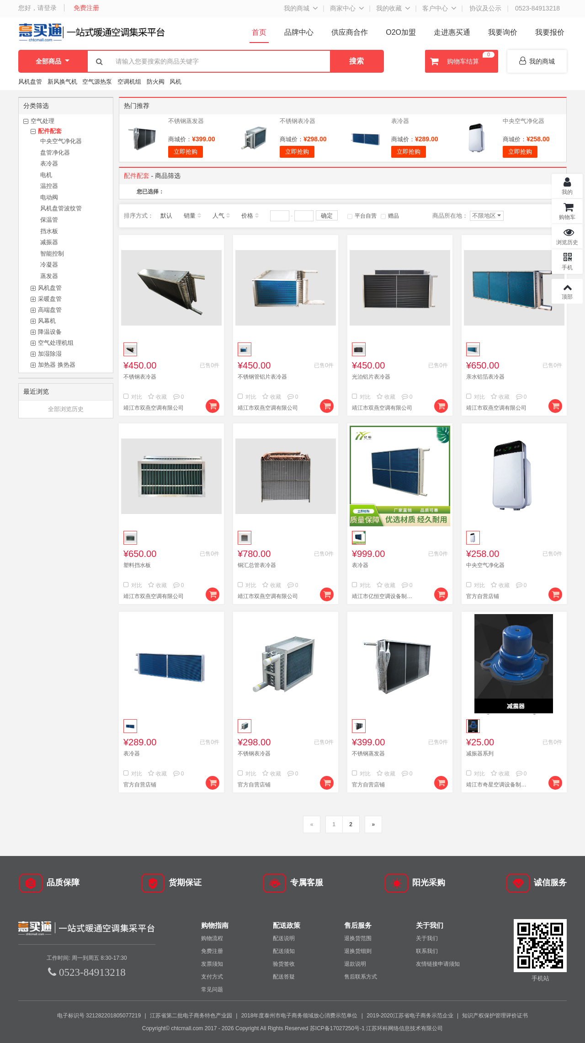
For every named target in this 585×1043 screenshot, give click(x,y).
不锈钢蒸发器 (186, 121)
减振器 (49, 242)
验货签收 (284, 964)
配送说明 (284, 938)
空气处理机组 (56, 342)
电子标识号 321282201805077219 (99, 1015)
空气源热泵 (97, 81)
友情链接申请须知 (438, 964)
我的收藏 (389, 8)
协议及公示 (485, 8)
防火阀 (156, 81)
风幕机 (47, 320)
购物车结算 (461, 61)
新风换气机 (63, 81)
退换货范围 (358, 938)
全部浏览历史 (66, 409)
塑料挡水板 (137, 565)
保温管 (49, 219)
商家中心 (343, 8)
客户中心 (435, 8)
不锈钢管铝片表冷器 (262, 377)
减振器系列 (480, 753)
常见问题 (212, 989)
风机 (175, 81)
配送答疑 (284, 976)
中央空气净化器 (61, 141)
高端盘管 (50, 309)
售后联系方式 (360, 976)
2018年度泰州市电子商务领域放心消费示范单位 (299, 1015)
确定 (327, 215)
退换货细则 (358, 951)
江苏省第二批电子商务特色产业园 (191, 1015)
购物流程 (212, 938)
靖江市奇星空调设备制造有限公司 (498, 784)
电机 (46, 174)
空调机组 (129, 81)
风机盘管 (30, 81)
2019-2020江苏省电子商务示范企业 (410, 1015)
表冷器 (49, 163)
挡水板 (49, 231)
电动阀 (49, 197)
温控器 (49, 185)
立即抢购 (185, 151)
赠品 (390, 216)
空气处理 (42, 121)
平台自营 (362, 216)
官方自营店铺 (482, 596)
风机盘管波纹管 (61, 208)
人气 (218, 215)
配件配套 (50, 131)
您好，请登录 (37, 7)
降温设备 (50, 331)
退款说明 (355, 964)
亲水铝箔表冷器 (485, 377)
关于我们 (427, 938)
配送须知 (284, 951)
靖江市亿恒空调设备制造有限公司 (384, 596)
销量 (190, 215)
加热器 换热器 (56, 364)
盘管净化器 (55, 152)
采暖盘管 (50, 298)
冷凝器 (49, 264)
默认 (166, 215)
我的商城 (296, 8)
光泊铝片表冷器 (371, 377)
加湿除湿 (50, 353)
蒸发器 (49, 276)
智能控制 (52, 253)
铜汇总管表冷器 (257, 565)
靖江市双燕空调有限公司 (153, 408)
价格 (247, 215)
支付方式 (212, 976)
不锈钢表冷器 (297, 121)
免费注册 (86, 7)
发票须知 (212, 964)
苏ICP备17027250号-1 (337, 1028)
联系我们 (427, 951)
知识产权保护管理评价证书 (495, 1015)
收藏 (157, 397)
